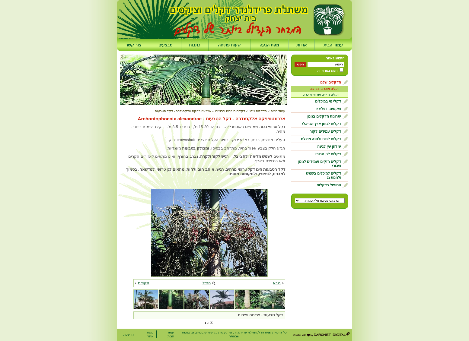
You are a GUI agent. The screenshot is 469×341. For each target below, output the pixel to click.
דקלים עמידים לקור (325, 131)
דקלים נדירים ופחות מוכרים (321, 94)
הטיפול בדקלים (329, 185)
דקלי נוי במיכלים (328, 101)
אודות (301, 45)
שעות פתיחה (229, 45)
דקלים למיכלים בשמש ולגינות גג (323, 175)
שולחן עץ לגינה (329, 146)
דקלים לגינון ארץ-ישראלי (321, 124)
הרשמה (128, 334)
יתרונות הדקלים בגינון (324, 116)
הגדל (207, 283)
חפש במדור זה (327, 70)
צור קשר (133, 45)
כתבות (194, 45)
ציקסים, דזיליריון (328, 109)
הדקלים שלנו (330, 82)
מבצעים (165, 45)
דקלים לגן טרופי (328, 154)
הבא (277, 283)
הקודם (143, 283)
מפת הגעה (269, 45)
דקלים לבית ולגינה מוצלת (321, 139)
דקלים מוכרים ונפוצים (325, 88)
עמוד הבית (333, 45)
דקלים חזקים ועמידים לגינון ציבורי (319, 163)
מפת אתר (150, 334)
